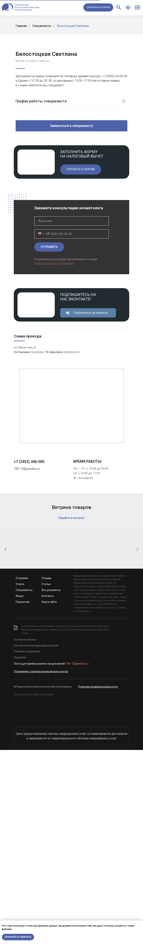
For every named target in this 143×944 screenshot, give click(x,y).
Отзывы (46, 772)
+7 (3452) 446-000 (29, 623)
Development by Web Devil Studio (33, 888)
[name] (71, 383)
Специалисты (41, 26)
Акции (19, 790)
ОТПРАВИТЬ (49, 409)
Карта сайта (49, 795)
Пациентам (23, 795)
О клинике (22, 772)
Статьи (46, 778)
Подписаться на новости (90, 474)
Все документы (51, 784)
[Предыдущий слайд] (5, 721)
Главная (21, 26)
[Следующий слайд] (137, 721)
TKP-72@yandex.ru (27, 630)
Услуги (20, 778)
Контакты (48, 790)
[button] (98, 7)
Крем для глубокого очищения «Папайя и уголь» (102, 742)
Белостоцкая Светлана (73, 26)
